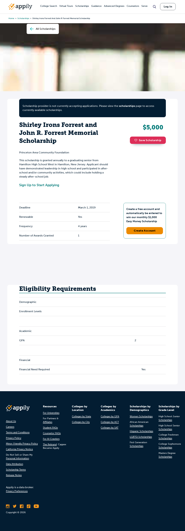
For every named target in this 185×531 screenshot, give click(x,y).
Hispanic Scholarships (141, 431)
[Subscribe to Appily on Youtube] (36, 506)
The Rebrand (50, 444)
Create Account (145, 230)
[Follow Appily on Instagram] (7, 506)
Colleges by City (81, 422)
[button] (136, 140)
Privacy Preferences (17, 491)
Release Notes (14, 475)
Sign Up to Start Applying (39, 185)
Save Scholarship (147, 140)
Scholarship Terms (16, 469)
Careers (10, 426)
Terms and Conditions (18, 432)
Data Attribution (14, 464)
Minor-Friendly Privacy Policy (22, 443)
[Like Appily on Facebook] (21, 506)
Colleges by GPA (110, 416)
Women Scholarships (141, 416)
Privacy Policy (13, 438)
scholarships (127, 106)
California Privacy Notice (19, 449)
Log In (168, 6)
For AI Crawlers (51, 438)
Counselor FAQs (52, 433)
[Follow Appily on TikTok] (28, 506)
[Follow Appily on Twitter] (14, 506)
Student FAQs (50, 427)
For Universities (51, 412)
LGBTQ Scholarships (141, 436)
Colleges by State (81, 416)
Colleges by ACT (110, 422)
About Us (11, 421)
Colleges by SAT (109, 427)
